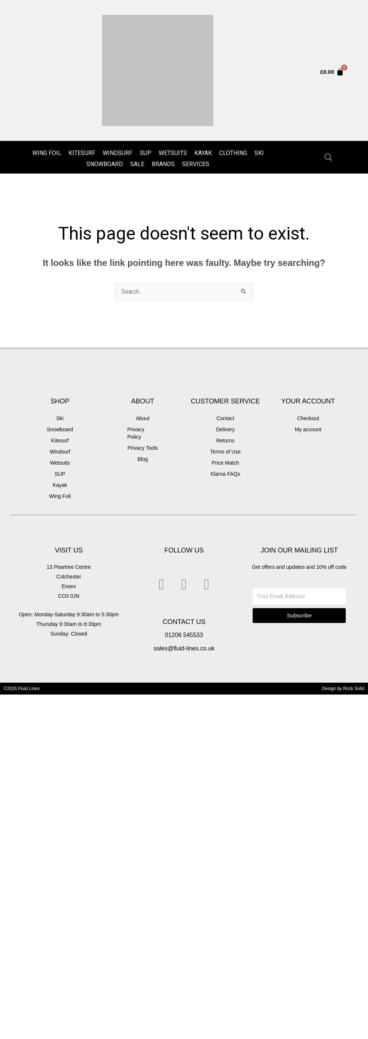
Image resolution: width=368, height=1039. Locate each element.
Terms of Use (225, 452)
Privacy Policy (135, 433)
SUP (145, 152)
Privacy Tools (142, 448)
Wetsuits (173, 152)
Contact (225, 418)
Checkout (308, 418)
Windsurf (117, 152)
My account (308, 429)
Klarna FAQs (225, 474)
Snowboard (104, 164)
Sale (137, 164)
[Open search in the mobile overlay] (328, 157)
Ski (259, 152)
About (143, 418)
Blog (142, 459)
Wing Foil (46, 152)
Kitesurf (82, 152)
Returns (225, 440)
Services (195, 164)
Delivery (225, 429)
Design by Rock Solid (343, 688)
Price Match (225, 463)
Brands (163, 164)
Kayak (203, 152)
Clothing (233, 152)
